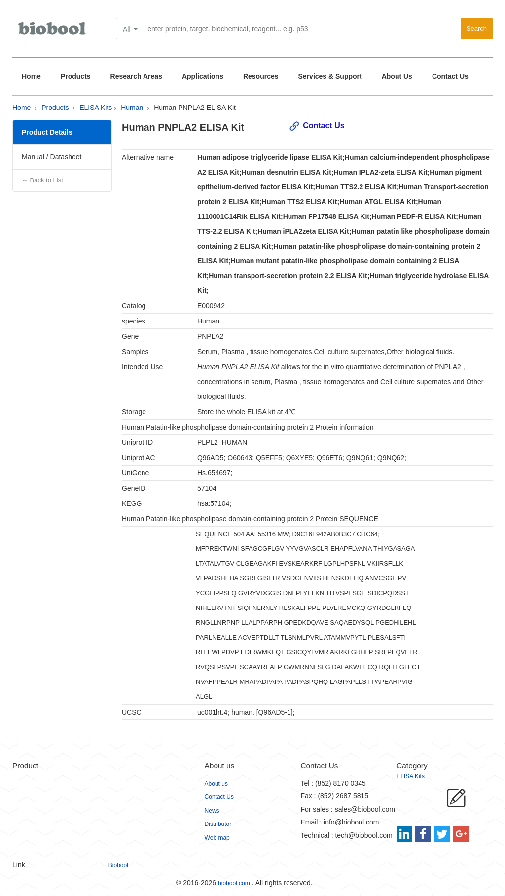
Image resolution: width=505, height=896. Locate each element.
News (212, 810)
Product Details (47, 132)
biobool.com (234, 883)
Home (31, 76)
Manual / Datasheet (51, 157)
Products (76, 76)
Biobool (118, 865)
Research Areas (136, 76)
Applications (202, 76)
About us (216, 783)
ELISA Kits (95, 107)
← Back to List (42, 180)
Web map (217, 837)
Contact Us (450, 76)
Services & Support (330, 76)
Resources (261, 76)
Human (132, 107)
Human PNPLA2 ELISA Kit (195, 107)
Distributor (218, 824)
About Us (397, 76)
